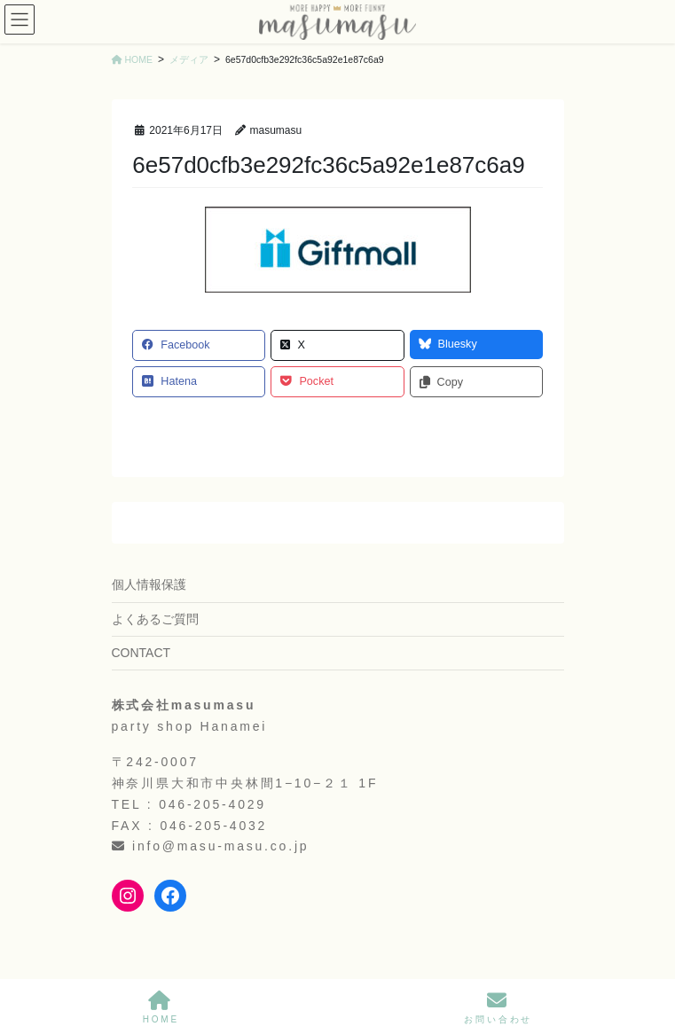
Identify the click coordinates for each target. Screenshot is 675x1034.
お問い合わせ (498, 1007)
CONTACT (141, 653)
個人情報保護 (149, 584)
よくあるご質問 (155, 619)
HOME (161, 1007)
